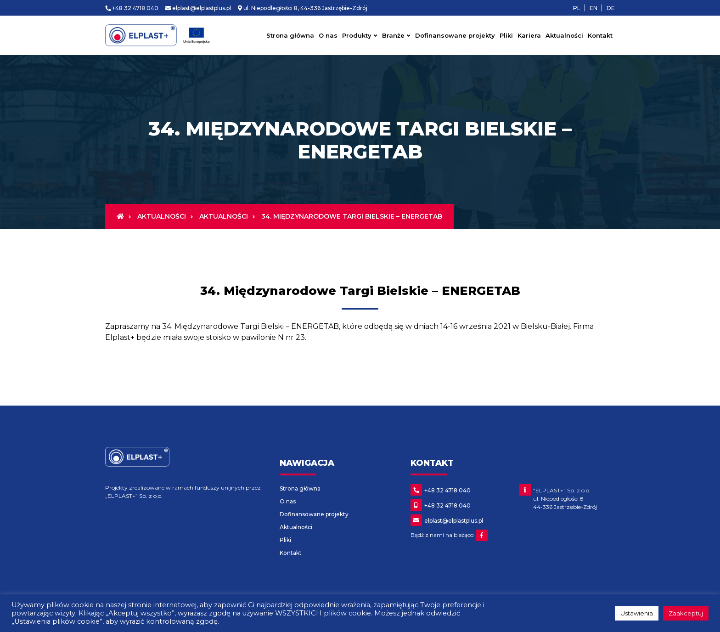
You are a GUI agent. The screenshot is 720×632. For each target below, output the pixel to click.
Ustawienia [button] (636, 613)
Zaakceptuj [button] (686, 613)
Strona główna (290, 35)
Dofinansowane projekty (455, 35)
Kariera (529, 35)
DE (611, 8)
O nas (328, 35)
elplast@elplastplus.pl (198, 8)
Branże (393, 35)
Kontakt (600, 35)
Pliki (506, 35)
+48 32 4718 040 (131, 8)
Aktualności (564, 35)
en (593, 8)
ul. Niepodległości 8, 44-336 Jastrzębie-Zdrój (302, 8)
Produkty (356, 35)
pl (576, 8)
